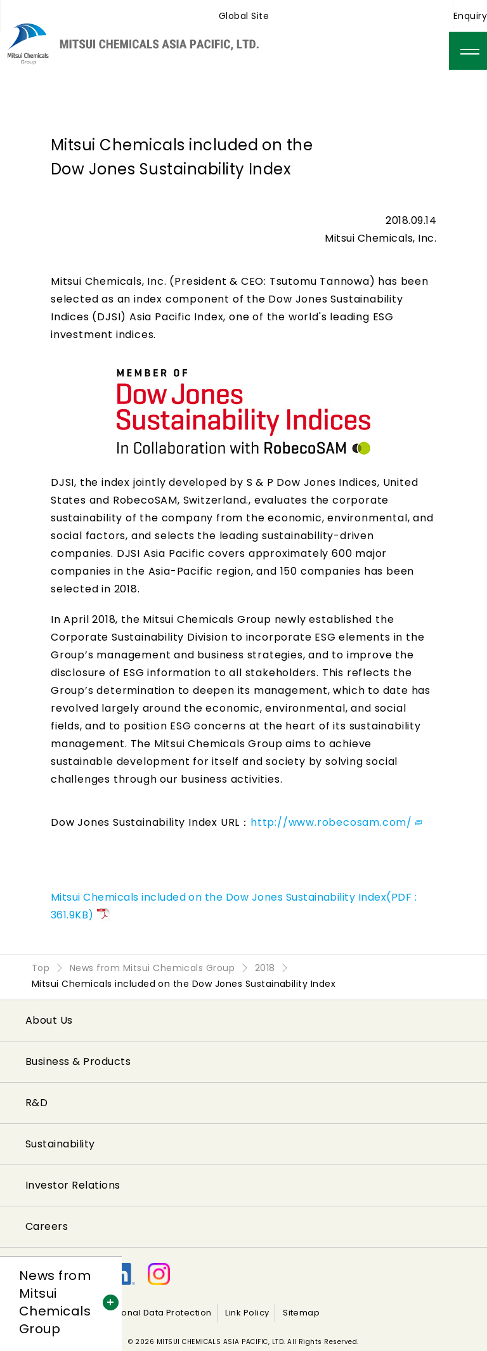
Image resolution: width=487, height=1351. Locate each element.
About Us (49, 1020)
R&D (36, 1102)
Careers (46, 1226)
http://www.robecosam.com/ (336, 822)
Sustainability (60, 1144)
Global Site (244, 16)
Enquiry (470, 16)
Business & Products (78, 1061)
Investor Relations (72, 1185)
